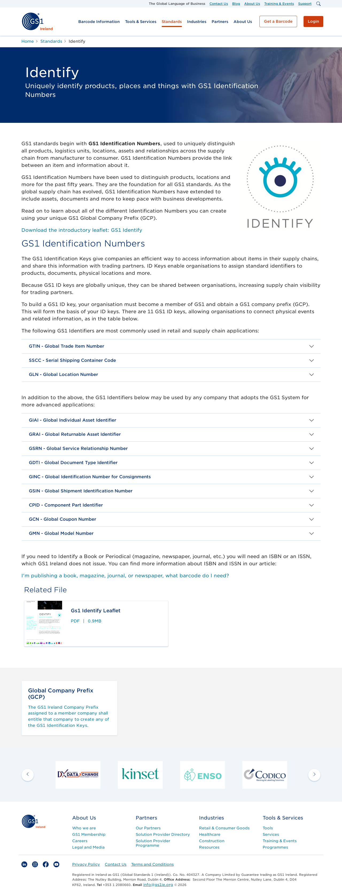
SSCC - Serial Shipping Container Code (72, 360)
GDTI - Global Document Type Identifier (73, 462)
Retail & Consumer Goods (224, 828)
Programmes (275, 847)
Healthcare (209, 834)
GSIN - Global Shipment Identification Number (81, 490)
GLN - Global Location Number (63, 374)
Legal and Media (88, 847)
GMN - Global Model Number (61, 533)
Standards (172, 21)
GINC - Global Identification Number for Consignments (90, 476)
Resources (209, 847)
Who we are (84, 828)
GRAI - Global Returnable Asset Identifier (75, 434)
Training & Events (279, 4)
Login (313, 21)
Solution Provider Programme (153, 843)
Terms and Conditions (152, 864)
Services (271, 834)
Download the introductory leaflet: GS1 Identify (81, 230)
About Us (252, 4)
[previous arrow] (27, 774)
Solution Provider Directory (163, 834)
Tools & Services (140, 21)
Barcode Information (99, 21)
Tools (268, 828)
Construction (211, 841)
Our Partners (148, 828)
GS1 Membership (89, 834)
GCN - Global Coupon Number (62, 519)
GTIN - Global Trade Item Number (66, 346)
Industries (196, 21)
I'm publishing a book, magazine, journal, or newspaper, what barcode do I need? (125, 575)
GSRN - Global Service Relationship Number (78, 448)
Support (305, 4)
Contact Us (218, 4)
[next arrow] (314, 774)
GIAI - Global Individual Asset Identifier (72, 420)
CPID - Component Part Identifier (66, 505)
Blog (236, 4)
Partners (220, 21)
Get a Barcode (278, 21)
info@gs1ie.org (158, 885)
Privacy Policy (86, 864)
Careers (79, 841)
